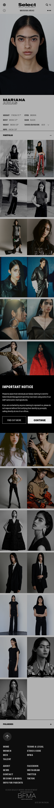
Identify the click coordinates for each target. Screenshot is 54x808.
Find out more (14, 420)
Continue (40, 420)
